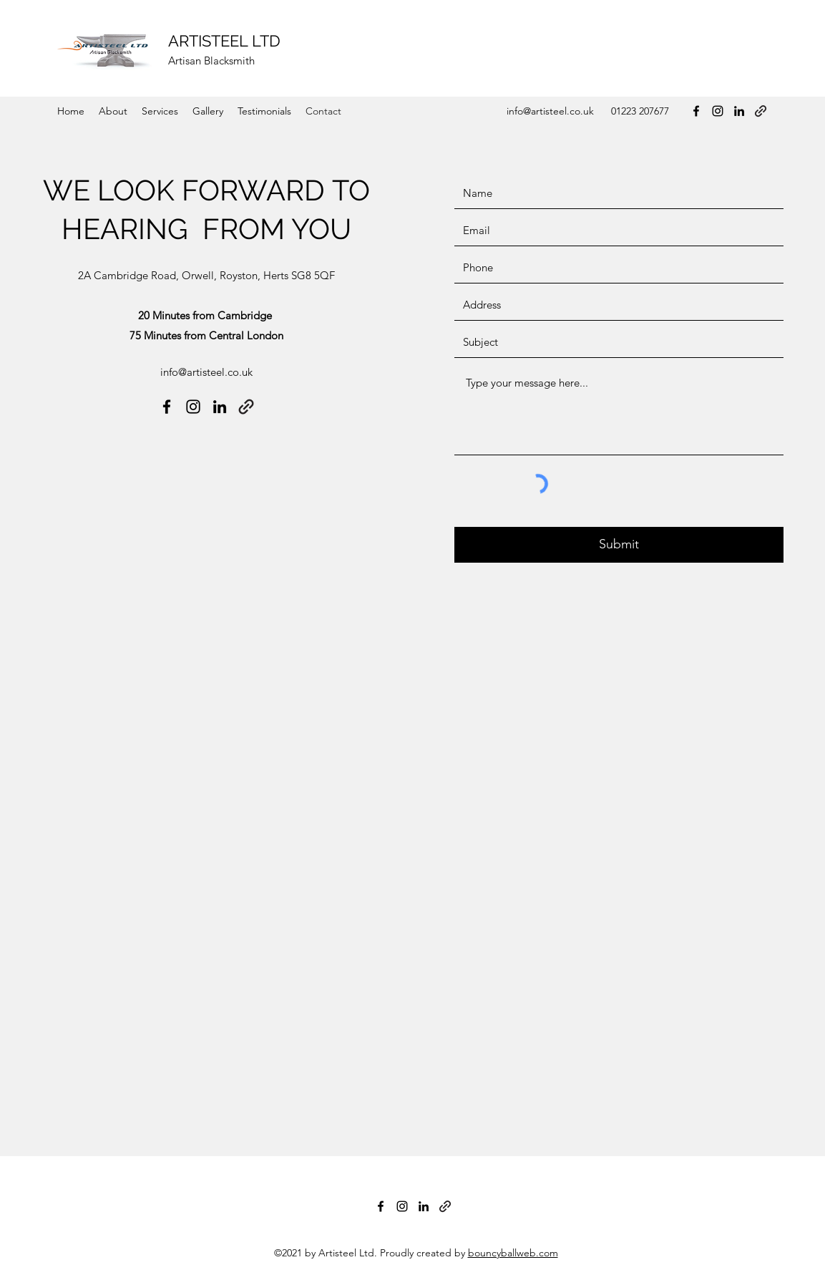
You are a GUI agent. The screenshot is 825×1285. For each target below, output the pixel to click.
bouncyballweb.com (513, 1252)
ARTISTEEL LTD (224, 40)
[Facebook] (696, 111)
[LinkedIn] (739, 111)
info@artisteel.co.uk (550, 111)
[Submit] (618, 545)
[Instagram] (718, 111)
